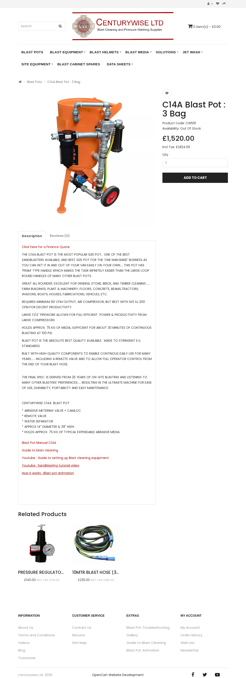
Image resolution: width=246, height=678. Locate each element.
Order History (191, 635)
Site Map (79, 642)
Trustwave (27, 657)
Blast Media (137, 52)
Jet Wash (191, 52)
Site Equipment (36, 64)
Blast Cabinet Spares (78, 64)
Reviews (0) (60, 236)
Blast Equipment (66, 52)
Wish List (188, 642)
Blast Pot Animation (142, 650)
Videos (23, 642)
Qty (165, 154)
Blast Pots (32, 52)
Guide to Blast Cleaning (146, 642)
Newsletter (190, 650)
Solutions (166, 52)
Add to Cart (195, 177)
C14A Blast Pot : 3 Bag (63, 82)
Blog (21, 650)
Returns (78, 635)
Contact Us (81, 627)
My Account (190, 627)
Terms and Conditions (36, 635)
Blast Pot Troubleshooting (148, 627)
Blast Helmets (104, 52)
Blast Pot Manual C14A (39, 442)
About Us (25, 627)
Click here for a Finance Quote (46, 247)
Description (32, 236)
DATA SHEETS (118, 64)
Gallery (132, 635)
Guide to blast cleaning (41, 450)
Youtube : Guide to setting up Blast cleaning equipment (65, 458)
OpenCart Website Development (118, 675)
